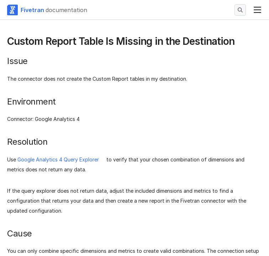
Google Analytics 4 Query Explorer (58, 159)
